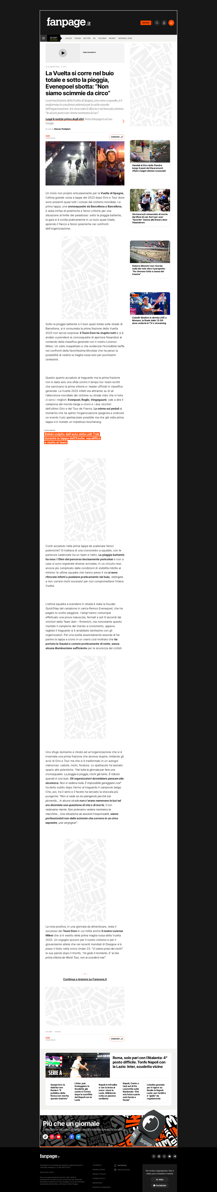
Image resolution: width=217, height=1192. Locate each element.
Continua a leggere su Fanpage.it (85, 979)
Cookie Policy (99, 1178)
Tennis (77, 38)
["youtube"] (61, 1137)
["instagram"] (54, 1137)
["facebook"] (77, 1137)
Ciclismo (102, 38)
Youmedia (97, 1165)
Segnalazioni (99, 1170)
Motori (86, 38)
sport (54, 37)
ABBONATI (145, 23)
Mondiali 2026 (125, 38)
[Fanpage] (49, 1156)
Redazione (97, 1183)
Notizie (58, 1031)
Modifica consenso (102, 1187)
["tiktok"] (46, 1137)
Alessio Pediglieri (62, 129)
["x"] (69, 1137)
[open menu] (43, 38)
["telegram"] (85, 1137)
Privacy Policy (99, 1174)
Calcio (68, 38)
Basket (112, 38)
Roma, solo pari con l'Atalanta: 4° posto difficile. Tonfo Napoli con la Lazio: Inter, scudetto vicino (140, 1062)
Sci (94, 38)
